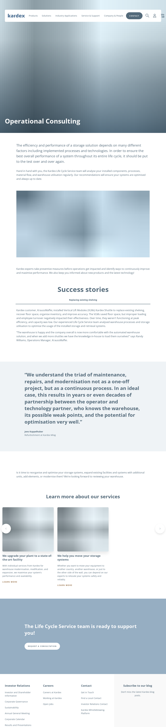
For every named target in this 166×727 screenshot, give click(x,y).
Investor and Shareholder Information (18, 702)
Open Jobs (48, 711)
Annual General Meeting (17, 721)
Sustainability (12, 715)
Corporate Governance (16, 709)
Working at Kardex (52, 705)
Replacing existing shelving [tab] (83, 299)
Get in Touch (87, 700)
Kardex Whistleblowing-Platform (93, 719)
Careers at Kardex (52, 700)
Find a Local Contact (91, 705)
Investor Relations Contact (94, 711)
